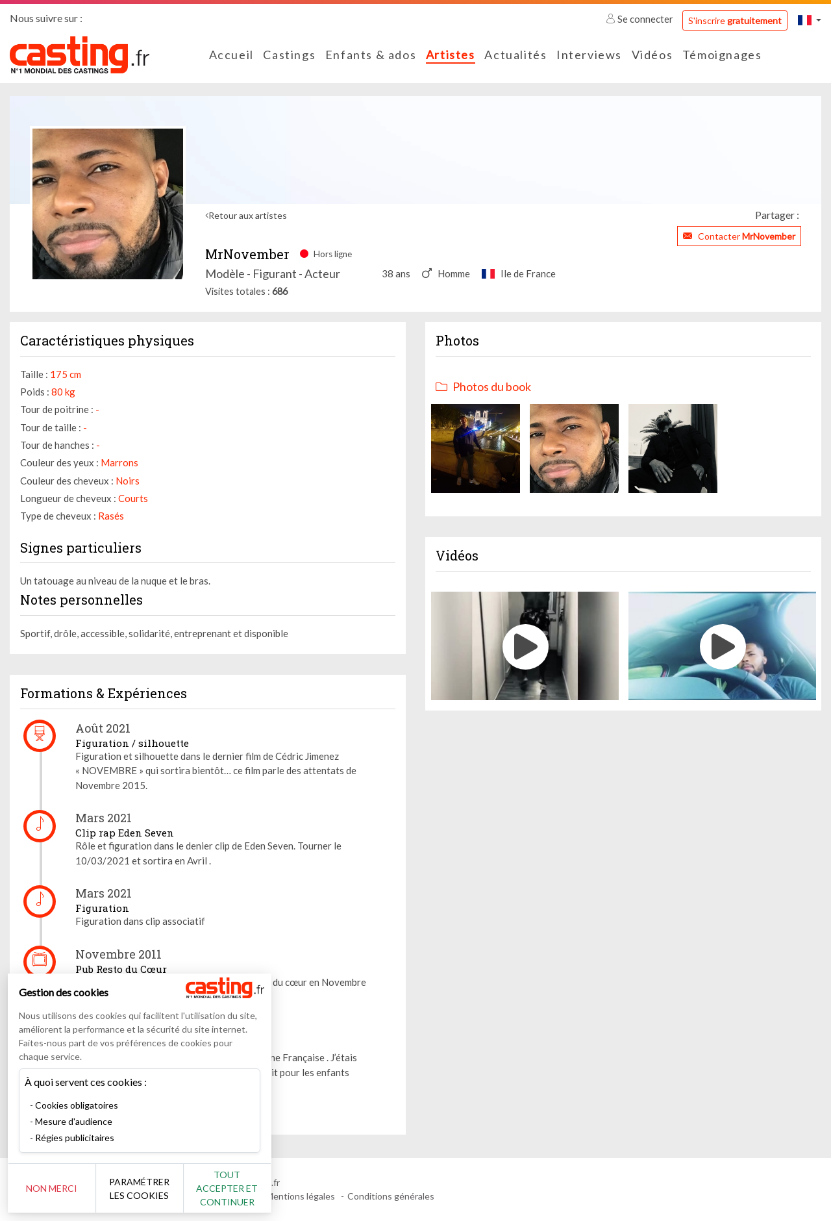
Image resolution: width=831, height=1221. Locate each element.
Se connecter (640, 19)
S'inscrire (735, 20)
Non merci (53, 1188)
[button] (809, 20)
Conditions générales (390, 1196)
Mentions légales (300, 1196)
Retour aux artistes (247, 215)
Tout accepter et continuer (235, 1188)
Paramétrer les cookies (144, 1188)
